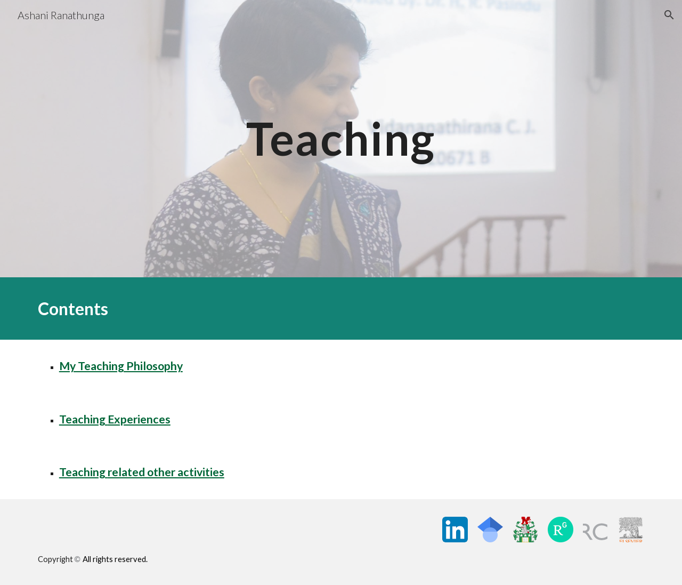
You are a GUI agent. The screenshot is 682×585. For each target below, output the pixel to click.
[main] (341, 138)
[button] (669, 15)
